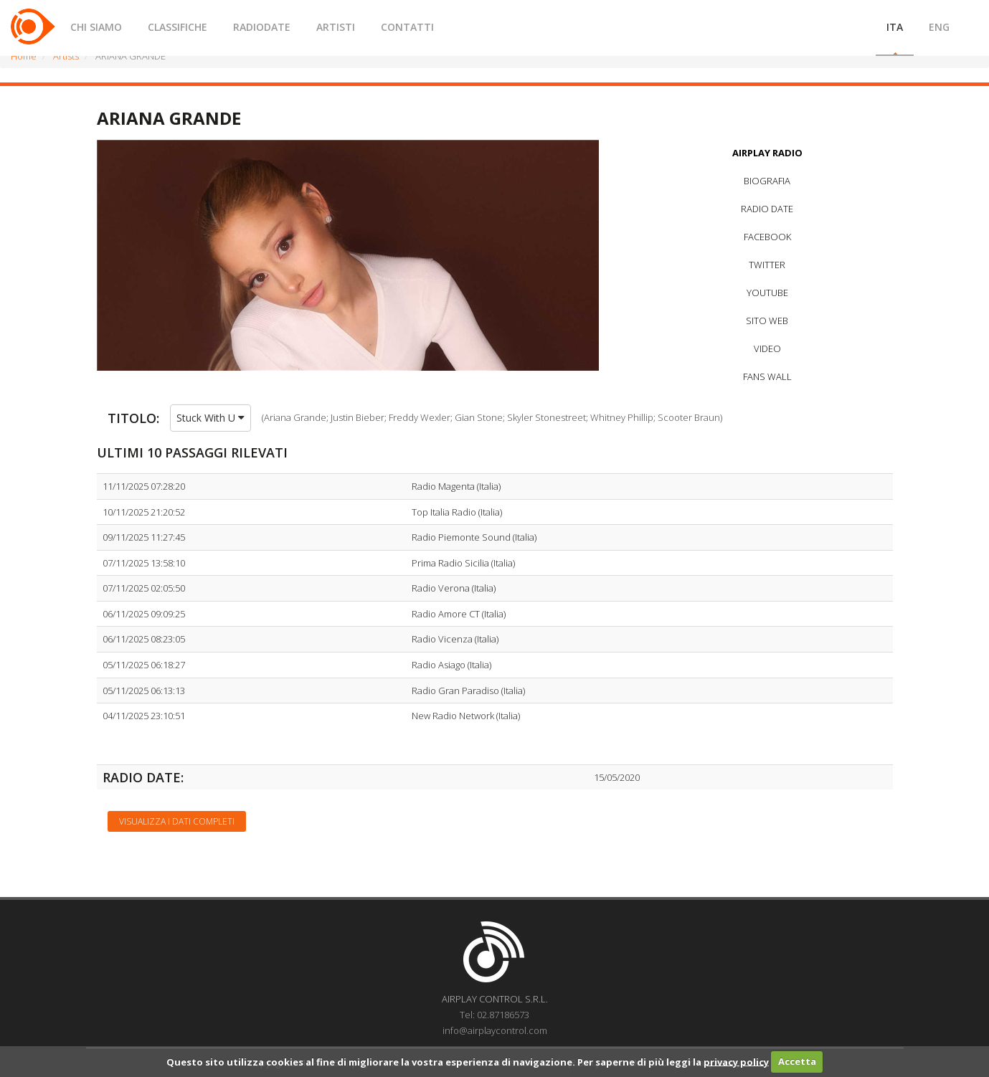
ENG (939, 27)
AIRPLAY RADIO (767, 152)
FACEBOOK (767, 236)
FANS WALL (767, 376)
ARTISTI (335, 27)
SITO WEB (767, 320)
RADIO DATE (767, 208)
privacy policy (736, 1061)
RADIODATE (261, 27)
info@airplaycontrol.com (495, 1030)
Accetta (797, 1061)
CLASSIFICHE (177, 27)
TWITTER (767, 264)
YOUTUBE (767, 292)
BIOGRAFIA (767, 180)
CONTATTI (407, 27)
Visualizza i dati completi (177, 821)
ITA (894, 27)
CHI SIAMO (96, 27)
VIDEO (767, 348)
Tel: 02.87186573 (494, 1014)
